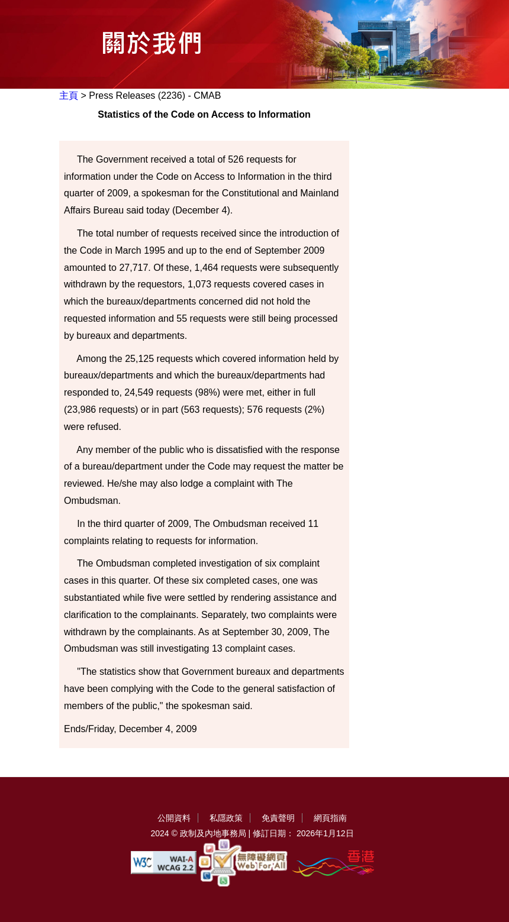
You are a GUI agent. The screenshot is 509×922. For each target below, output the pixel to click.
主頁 (68, 95)
